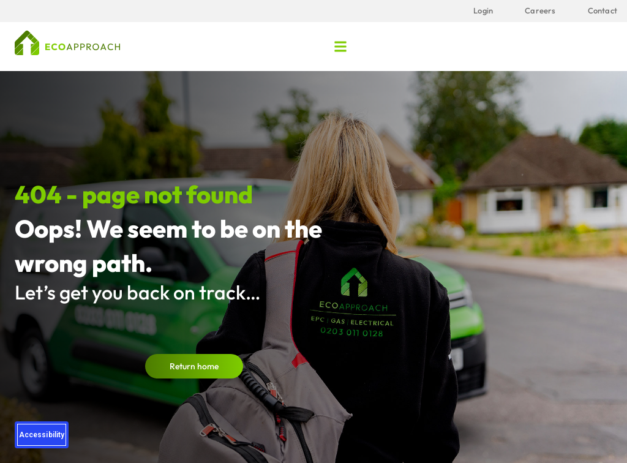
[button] (341, 46)
